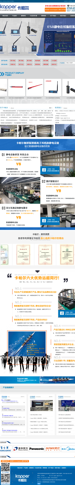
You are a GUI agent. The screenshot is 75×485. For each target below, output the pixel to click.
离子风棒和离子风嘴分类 (7, 417)
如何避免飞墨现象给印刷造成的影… (10, 431)
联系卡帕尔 (57, 468)
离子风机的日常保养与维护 (65, 432)
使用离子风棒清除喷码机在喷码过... (67, 418)
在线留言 (66, 1)
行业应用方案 (38, 468)
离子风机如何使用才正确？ (8, 424)
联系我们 (71, 1)
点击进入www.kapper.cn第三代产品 (19, 461)
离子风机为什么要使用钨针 (65, 414)
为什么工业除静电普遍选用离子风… (10, 402)
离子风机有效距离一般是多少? (65, 428)
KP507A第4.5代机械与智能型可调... (20, 98)
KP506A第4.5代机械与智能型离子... (38, 98)
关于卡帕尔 (51, 468)
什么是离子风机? (6, 409)
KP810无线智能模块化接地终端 (56, 98)
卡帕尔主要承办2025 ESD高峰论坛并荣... (39, 428)
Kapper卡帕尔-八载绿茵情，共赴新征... (39, 418)
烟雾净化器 (5, 461)
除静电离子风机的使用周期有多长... (67, 425)
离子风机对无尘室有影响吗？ (65, 421)
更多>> (51, 107)
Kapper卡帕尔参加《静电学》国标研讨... (39, 432)
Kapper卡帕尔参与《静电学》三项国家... (39, 425)
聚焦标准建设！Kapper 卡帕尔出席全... (39, 421)
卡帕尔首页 (20, 468)
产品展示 (26, 468)
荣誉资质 (45, 468)
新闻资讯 (31, 468)
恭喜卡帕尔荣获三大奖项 (36, 414)
